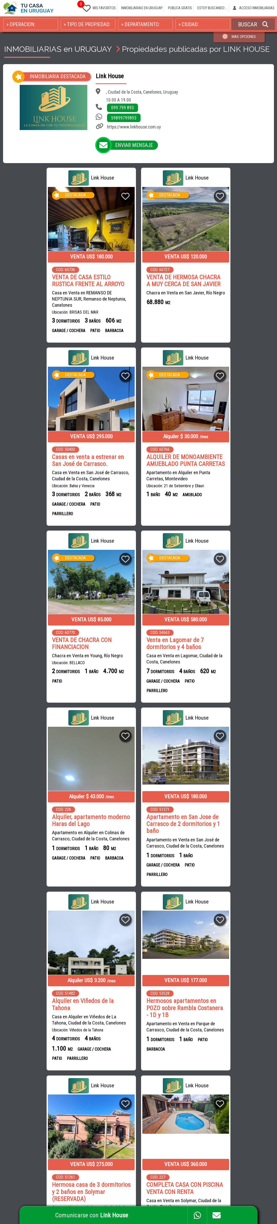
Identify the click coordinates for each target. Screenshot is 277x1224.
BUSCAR (253, 24)
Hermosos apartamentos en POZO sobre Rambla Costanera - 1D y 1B (45, 831)
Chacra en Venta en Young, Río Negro (135, 474)
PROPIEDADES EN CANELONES (194, 1109)
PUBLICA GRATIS (180, 8)
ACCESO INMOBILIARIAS (253, 8)
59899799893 (123, 118)
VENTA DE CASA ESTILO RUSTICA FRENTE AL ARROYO (43, 280)
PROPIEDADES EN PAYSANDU (193, 1120)
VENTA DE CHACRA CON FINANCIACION (129, 462)
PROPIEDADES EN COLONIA (244, 1120)
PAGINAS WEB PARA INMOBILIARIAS (246, 1193)
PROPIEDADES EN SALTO (244, 1109)
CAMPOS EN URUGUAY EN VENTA (196, 1074)
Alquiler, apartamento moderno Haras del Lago (38, 638)
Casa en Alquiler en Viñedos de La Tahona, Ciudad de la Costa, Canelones (229, 654)
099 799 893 (122, 107)
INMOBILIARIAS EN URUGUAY (142, 8)
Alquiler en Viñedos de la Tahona (223, 638)
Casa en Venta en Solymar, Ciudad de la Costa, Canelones (137, 850)
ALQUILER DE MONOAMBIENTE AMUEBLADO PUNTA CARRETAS (45, 465)
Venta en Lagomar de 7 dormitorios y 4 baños (220, 462)
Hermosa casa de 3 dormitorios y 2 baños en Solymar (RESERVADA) (131, 831)
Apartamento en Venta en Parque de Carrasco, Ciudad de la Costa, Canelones (41, 853)
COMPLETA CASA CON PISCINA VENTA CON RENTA (230, 827)
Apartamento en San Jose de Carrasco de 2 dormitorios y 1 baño (137, 641)
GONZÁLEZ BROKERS (134, 1109)
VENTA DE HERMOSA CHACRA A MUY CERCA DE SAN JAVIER (137, 280)
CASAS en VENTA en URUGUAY (32, 1074)
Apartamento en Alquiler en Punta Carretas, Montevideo (39, 485)
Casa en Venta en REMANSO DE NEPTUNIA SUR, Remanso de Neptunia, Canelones (44, 298)
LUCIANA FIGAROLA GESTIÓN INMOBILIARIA (122, 1132)
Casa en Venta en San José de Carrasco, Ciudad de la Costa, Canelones (230, 295)
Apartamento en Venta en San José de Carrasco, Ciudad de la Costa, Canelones (136, 663)
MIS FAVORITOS (98, 7)
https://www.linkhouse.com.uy (134, 127)
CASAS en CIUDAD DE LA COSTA (53, 1097)
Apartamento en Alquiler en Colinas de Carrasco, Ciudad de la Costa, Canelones (43, 657)
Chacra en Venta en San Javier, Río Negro (133, 295)
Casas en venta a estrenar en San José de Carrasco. (228, 280)
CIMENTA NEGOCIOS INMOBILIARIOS (117, 1120)
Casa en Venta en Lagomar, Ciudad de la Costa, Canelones (230, 478)
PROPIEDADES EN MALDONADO (220, 1097)
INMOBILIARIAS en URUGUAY (58, 49)
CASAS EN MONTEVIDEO (214, 1086)
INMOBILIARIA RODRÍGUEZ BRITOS (116, 1074)
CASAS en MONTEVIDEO (28, 1109)
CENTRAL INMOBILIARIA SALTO (113, 1143)
